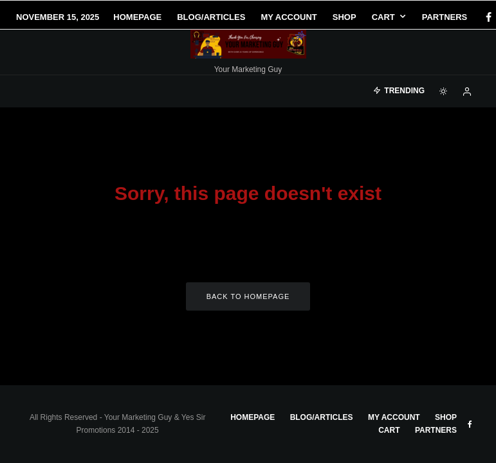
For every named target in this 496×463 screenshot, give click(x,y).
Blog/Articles (211, 17)
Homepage (137, 17)
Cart (383, 17)
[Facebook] (470, 424)
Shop (344, 17)
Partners (445, 17)
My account (289, 17)
